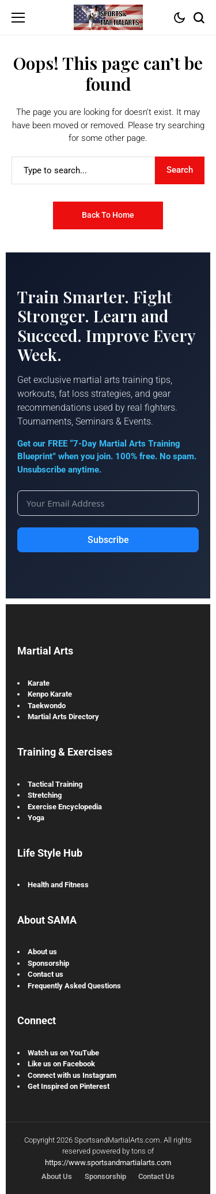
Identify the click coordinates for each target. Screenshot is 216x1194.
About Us (56, 1176)
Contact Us (156, 1176)
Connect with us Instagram (72, 1075)
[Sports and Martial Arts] (108, 17)
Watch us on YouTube (63, 1052)
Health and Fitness (58, 884)
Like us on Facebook (61, 1063)
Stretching (45, 795)
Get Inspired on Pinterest (68, 1086)
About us (42, 951)
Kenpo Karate (50, 694)
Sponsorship (48, 963)
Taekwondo (47, 705)
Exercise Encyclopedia (65, 806)
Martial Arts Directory (63, 716)
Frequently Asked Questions (74, 985)
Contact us (45, 974)
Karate (39, 683)
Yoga (36, 817)
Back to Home (108, 215)
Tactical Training (55, 784)
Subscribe (108, 539)
